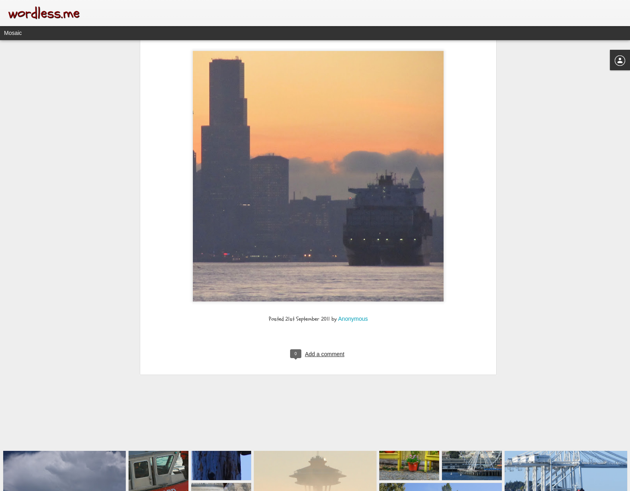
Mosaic (13, 33)
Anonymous (353, 252)
